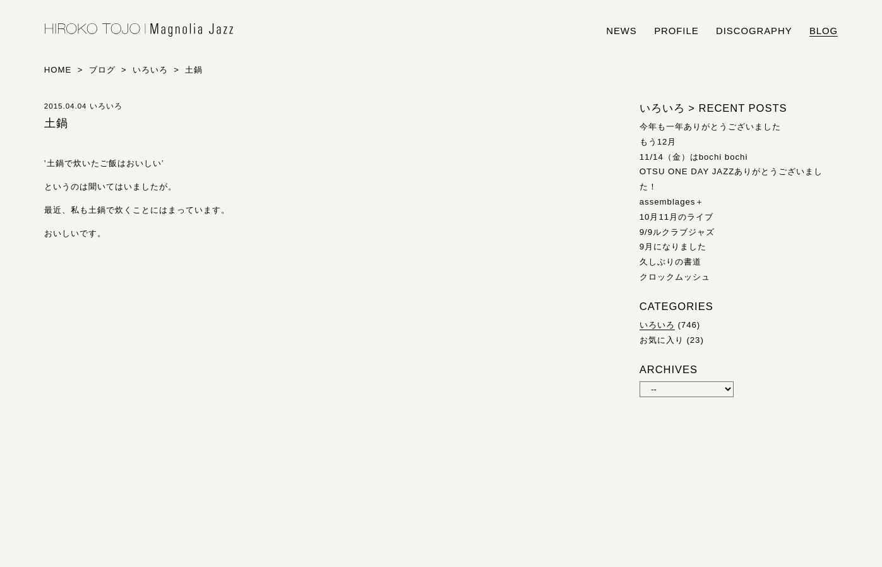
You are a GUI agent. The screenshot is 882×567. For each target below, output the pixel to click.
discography (754, 31)
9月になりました (673, 246)
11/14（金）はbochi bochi (694, 157)
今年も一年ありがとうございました (710, 126)
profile (676, 31)
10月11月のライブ (676, 217)
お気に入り (662, 340)
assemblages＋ (672, 201)
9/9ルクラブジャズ (677, 232)
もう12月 (658, 141)
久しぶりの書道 (670, 261)
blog (823, 31)
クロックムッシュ (675, 277)
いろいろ (657, 325)
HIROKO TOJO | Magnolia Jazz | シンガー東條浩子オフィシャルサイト (139, 30)
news (621, 31)
